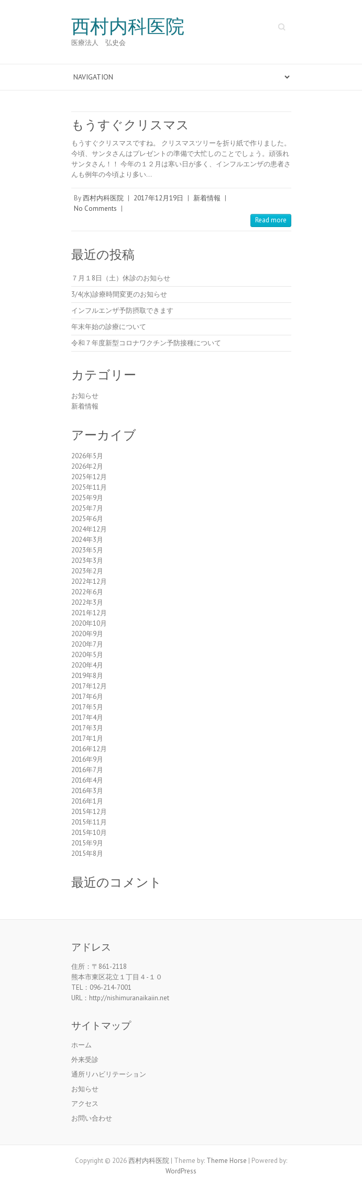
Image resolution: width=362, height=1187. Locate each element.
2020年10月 (89, 623)
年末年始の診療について (108, 326)
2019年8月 (87, 675)
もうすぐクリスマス (130, 125)
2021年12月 (89, 612)
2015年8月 (87, 853)
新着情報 (207, 198)
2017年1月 (87, 738)
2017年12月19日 (158, 198)
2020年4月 (87, 665)
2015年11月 (89, 822)
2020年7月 (87, 644)
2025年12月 (89, 476)
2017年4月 (87, 717)
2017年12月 (89, 686)
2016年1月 (87, 801)
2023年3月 (87, 560)
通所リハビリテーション (108, 1074)
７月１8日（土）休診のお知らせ (120, 278)
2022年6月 (87, 591)
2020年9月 (87, 633)
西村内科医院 (127, 26)
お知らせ (84, 395)
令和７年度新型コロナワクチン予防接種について (146, 342)
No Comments (95, 208)
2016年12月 (89, 748)
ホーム (81, 1045)
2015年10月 (89, 832)
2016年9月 (87, 759)
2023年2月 (87, 571)
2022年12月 (89, 581)
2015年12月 (89, 811)
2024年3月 (87, 539)
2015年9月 (87, 843)
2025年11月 (89, 487)
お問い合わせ (91, 1118)
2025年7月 (87, 508)
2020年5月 (87, 654)
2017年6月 (87, 696)
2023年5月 (87, 550)
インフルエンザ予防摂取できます (122, 310)
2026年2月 (87, 466)
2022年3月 (87, 602)
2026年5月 (87, 455)
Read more (271, 220)
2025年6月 (87, 518)
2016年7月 (87, 769)
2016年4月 (87, 780)
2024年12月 (89, 529)
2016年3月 (87, 790)
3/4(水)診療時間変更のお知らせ (119, 294)
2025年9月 (87, 497)
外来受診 (84, 1059)
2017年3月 (87, 727)
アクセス (84, 1103)
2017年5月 (87, 707)
